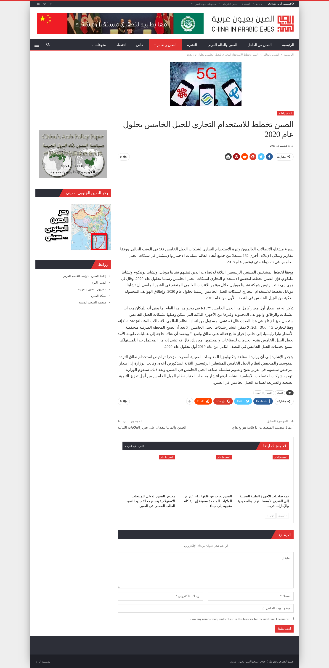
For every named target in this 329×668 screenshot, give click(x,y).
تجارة (258, 392)
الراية (38, 661)
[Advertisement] (206, 196)
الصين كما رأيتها (230, 4)
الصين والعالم (167, 45)
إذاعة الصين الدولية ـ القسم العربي (84, 276)
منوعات (100, 45)
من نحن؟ (258, 3)
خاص (139, 45)
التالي (270, 515)
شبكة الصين (98, 296)
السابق (282, 515)
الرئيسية (288, 45)
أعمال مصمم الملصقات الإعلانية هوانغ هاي (263, 427)
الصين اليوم (99, 282)
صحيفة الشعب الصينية (92, 302)
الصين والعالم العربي (222, 45)
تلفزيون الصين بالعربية (92, 289)
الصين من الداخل (260, 45)
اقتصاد (121, 45)
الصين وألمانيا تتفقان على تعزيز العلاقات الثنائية (152, 427)
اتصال (280, 392)
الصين (269, 392)
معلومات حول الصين (205, 4)
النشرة (192, 45)
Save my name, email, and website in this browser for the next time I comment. (239, 618)
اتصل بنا (245, 3)
